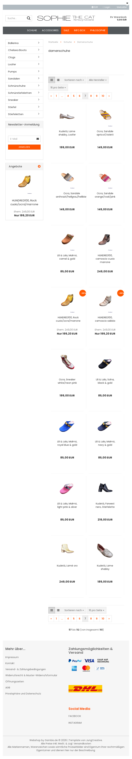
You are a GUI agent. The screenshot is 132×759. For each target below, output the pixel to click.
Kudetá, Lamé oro (67, 568)
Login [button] (106, 7)
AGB (7, 690)
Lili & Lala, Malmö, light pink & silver (67, 508)
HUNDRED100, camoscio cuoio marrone (105, 262)
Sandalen (14, 81)
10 (103, 99)
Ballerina (13, 46)
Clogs (11, 60)
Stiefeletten (15, 117)
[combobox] (74, 83)
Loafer (12, 67)
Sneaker (13, 103)
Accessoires (50, 30)
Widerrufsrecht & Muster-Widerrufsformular (31, 678)
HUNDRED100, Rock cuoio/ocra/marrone (68, 322)
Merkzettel (121, 7)
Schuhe (32, 30)
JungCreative (94, 743)
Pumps (12, 74)
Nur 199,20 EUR (24, 216)
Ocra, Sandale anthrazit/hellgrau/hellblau (71, 198)
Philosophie (97, 30)
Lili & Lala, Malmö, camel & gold (67, 260)
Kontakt (9, 666)
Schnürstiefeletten (20, 96)
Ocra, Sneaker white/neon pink (67, 384)
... (62, 99)
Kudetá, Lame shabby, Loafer (67, 136)
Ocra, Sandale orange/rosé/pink (105, 198)
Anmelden (24, 150)
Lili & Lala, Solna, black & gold (105, 384)
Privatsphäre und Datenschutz (23, 696)
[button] (94, 7)
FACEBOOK (75, 719)
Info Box (79, 30)
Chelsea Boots (17, 53)
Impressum (12, 660)
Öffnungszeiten (14, 684)
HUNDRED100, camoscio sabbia (105, 322)
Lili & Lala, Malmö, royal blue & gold (67, 446)
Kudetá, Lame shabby (105, 570)
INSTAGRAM (75, 725)
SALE (66, 30)
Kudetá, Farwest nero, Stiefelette (105, 508)
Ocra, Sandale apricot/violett (105, 136)
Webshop (35, 743)
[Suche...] (29, 18)
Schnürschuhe (17, 89)
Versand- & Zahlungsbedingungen (25, 672)
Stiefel (12, 110)
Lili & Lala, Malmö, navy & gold (105, 446)
